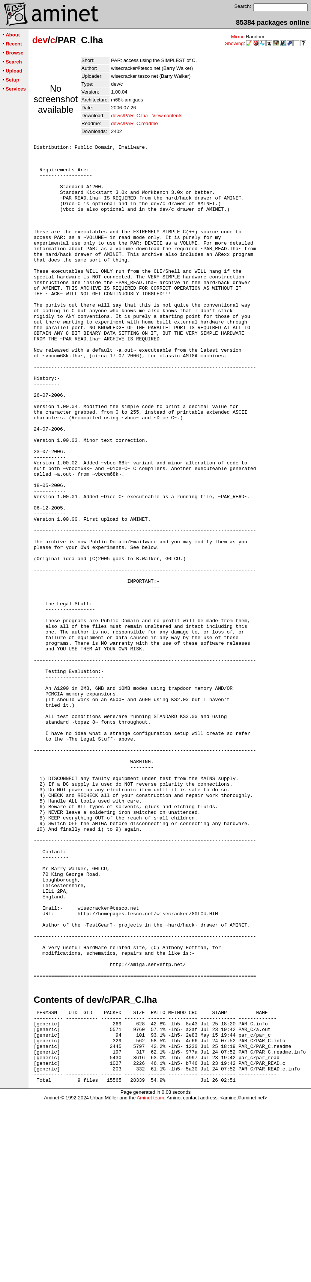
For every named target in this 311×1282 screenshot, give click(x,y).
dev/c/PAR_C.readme (134, 123)
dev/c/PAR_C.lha (129, 115)
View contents (167, 115)
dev (40, 40)
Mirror (237, 36)
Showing (234, 43)
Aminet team (150, 1279)
